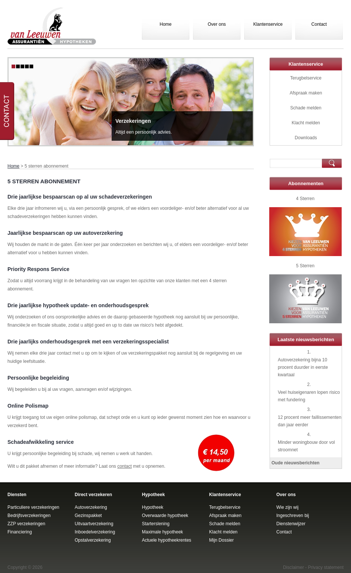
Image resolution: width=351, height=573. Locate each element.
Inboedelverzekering (95, 532)
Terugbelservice (306, 78)
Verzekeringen (133, 121)
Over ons (217, 24)
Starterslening (156, 523)
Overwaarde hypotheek (165, 515)
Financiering (19, 532)
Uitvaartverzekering (94, 523)
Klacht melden (306, 122)
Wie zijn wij (287, 507)
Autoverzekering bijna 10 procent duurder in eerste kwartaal (303, 367)
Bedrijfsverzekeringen (28, 515)
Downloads (306, 137)
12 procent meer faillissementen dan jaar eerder (309, 421)
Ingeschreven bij (292, 515)
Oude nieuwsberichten (295, 462)
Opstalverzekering (93, 540)
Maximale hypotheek (162, 532)
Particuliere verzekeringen (33, 507)
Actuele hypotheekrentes (166, 540)
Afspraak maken (306, 93)
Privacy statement (326, 567)
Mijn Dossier (221, 540)
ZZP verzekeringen (26, 523)
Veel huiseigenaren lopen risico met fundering (309, 396)
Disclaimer (293, 567)
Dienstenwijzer (290, 523)
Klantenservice (268, 24)
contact (124, 466)
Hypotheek (152, 507)
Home (165, 24)
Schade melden (305, 107)
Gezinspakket (88, 515)
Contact (319, 24)
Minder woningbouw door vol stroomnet (306, 446)
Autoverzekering (91, 507)
